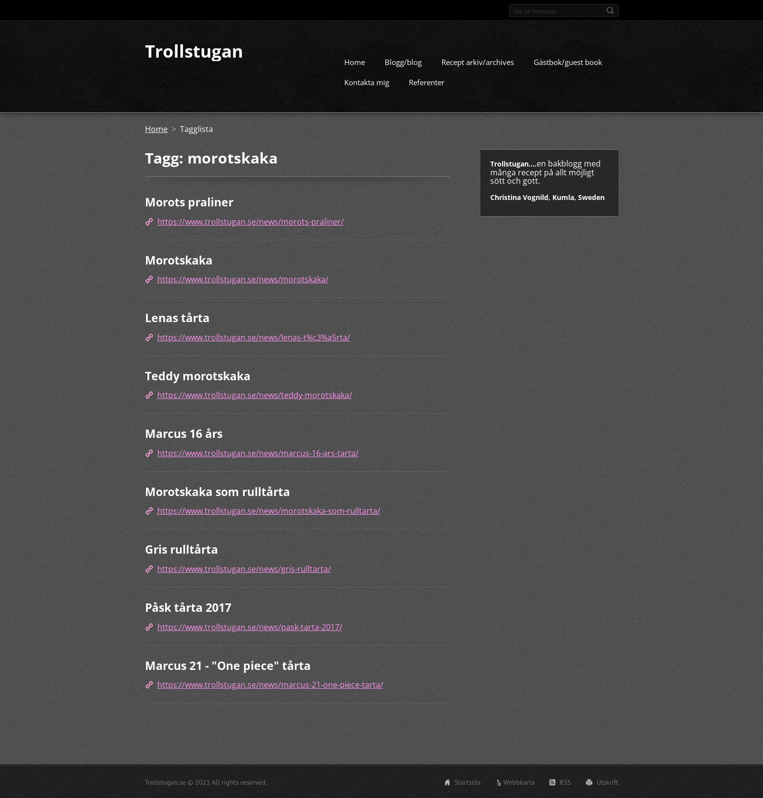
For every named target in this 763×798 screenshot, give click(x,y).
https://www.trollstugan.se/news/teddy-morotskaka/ (254, 394)
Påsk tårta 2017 (188, 607)
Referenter (426, 82)
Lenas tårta (177, 317)
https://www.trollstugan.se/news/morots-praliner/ (250, 221)
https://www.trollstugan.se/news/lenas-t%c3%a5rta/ (253, 337)
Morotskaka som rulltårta (217, 491)
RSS (565, 781)
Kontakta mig (366, 82)
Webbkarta (519, 781)
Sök (610, 10)
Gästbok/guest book (568, 61)
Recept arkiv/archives (477, 61)
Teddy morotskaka (198, 375)
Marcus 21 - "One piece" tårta (228, 665)
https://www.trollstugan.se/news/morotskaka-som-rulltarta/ (268, 510)
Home (354, 61)
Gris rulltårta (181, 549)
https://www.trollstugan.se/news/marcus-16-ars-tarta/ (258, 452)
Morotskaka (179, 259)
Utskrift (607, 781)
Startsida (467, 781)
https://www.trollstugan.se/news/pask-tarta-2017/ (249, 626)
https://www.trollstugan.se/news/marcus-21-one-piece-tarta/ (270, 684)
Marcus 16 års (183, 433)
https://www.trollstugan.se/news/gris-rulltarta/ (244, 568)
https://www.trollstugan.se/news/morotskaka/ (242, 278)
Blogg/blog (403, 61)
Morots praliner (189, 201)
